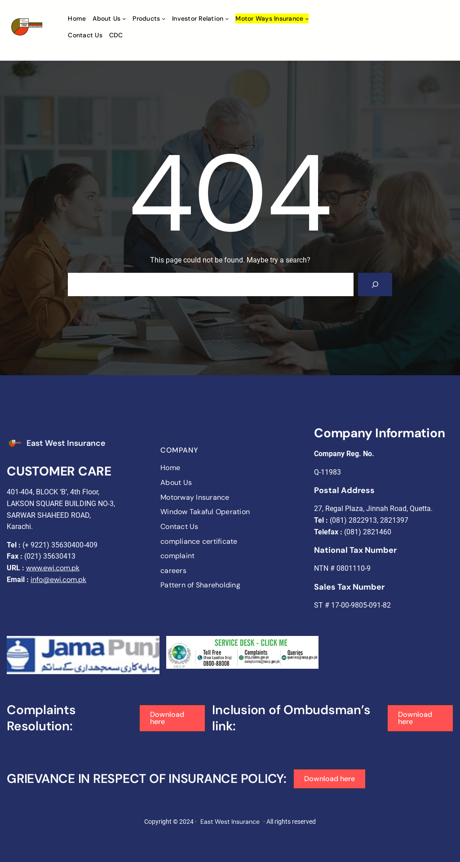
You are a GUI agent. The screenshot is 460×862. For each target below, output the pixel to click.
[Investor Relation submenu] (227, 18)
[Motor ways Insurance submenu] (307, 18)
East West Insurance (66, 443)
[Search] (375, 284)
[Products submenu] (163, 18)
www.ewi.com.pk (53, 568)
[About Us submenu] (124, 18)
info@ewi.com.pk (58, 579)
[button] (172, 718)
